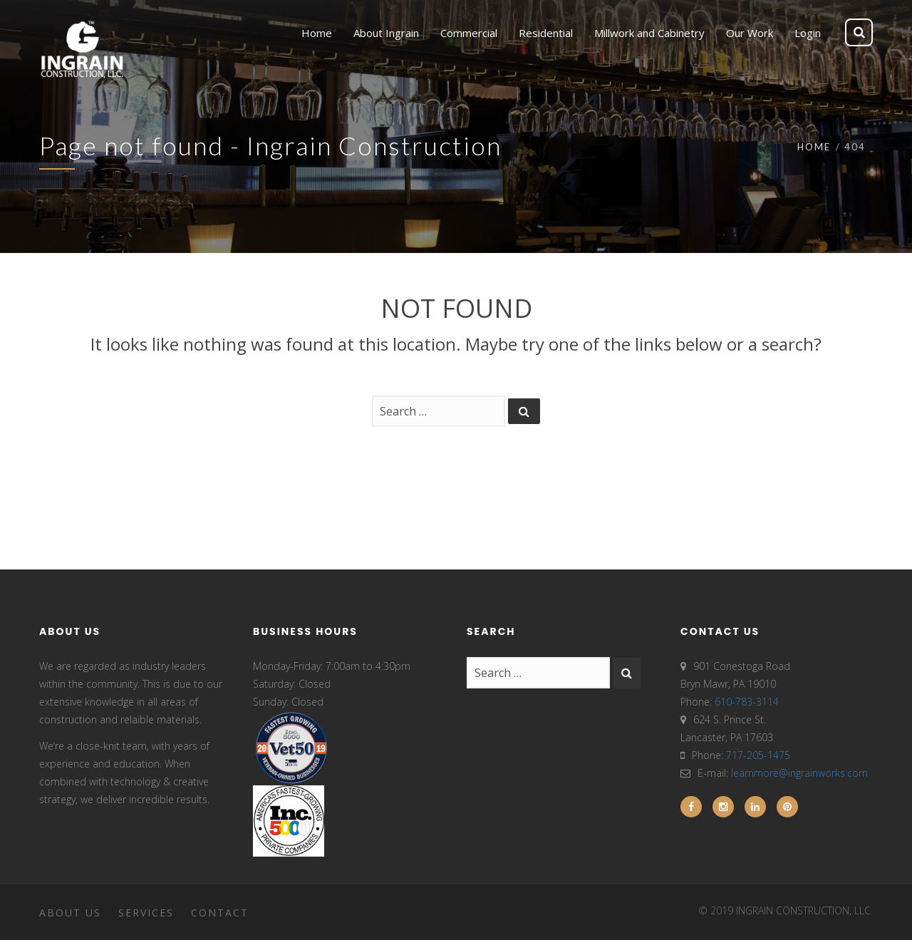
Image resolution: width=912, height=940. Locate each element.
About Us (70, 912)
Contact (220, 912)
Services (146, 912)
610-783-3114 (747, 701)
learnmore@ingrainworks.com (799, 773)
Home (814, 147)
